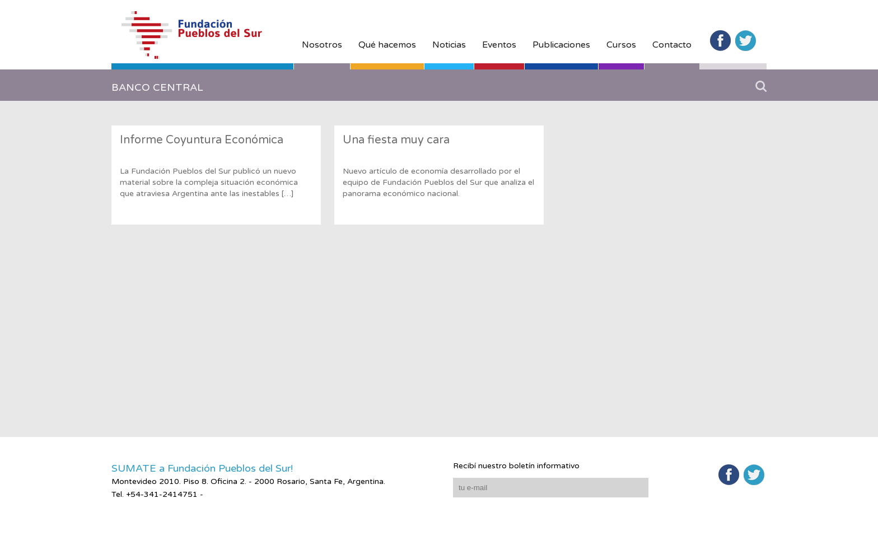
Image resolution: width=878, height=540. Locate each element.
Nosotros (322, 44)
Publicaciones (561, 44)
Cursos (621, 44)
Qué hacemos (387, 44)
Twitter (745, 40)
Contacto (672, 44)
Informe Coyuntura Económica (201, 140)
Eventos (499, 44)
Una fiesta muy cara (396, 140)
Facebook (720, 40)
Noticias (449, 44)
